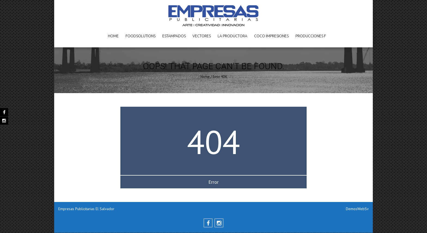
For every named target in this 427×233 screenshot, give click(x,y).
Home (113, 36)
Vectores (202, 36)
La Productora (232, 36)
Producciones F (310, 36)
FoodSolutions (140, 36)
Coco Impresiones (271, 36)
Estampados (174, 36)
